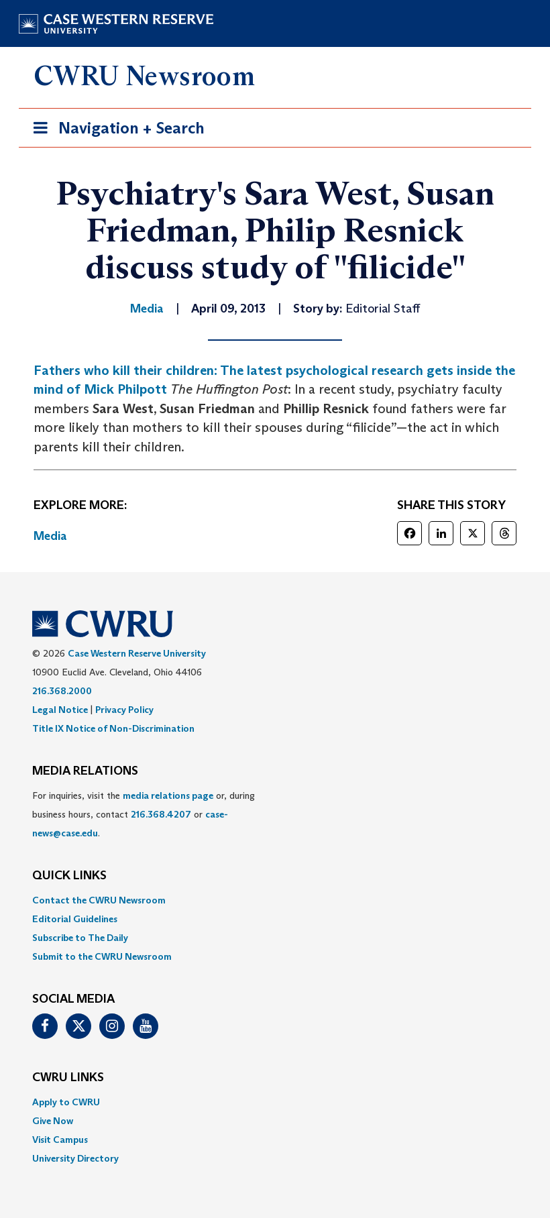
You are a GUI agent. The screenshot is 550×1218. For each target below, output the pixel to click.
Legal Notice (60, 710)
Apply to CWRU (66, 1102)
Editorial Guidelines (74, 919)
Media (50, 536)
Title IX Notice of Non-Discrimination (113, 728)
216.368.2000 (62, 691)
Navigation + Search (115, 130)
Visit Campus (60, 1139)
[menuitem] (275, 900)
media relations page (168, 795)
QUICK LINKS (69, 876)
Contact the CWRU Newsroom (99, 900)
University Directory (75, 1158)
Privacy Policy (124, 710)
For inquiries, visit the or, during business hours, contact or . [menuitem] (143, 814)
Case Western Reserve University (137, 653)
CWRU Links (68, 1078)
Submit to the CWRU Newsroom (102, 956)
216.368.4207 (161, 814)
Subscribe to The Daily (80, 938)
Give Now (52, 1121)
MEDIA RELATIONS (85, 771)
